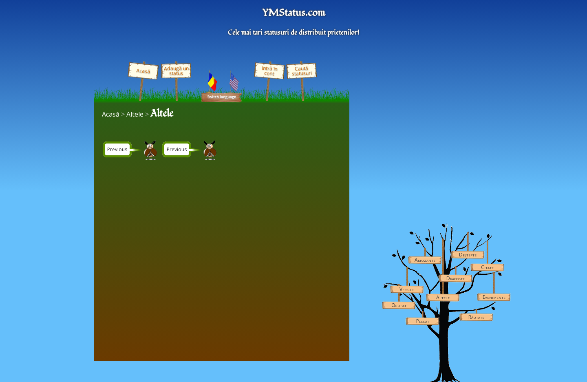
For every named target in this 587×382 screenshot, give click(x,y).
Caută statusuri (301, 70)
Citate (487, 267)
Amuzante (425, 259)
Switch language (221, 96)
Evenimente (494, 297)
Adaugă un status (175, 71)
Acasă (143, 71)
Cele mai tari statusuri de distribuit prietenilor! (293, 32)
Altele (443, 297)
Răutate (476, 317)
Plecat (422, 321)
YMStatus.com (293, 13)
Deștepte (468, 254)
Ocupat (398, 305)
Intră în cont (269, 70)
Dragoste (455, 278)
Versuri (407, 289)
